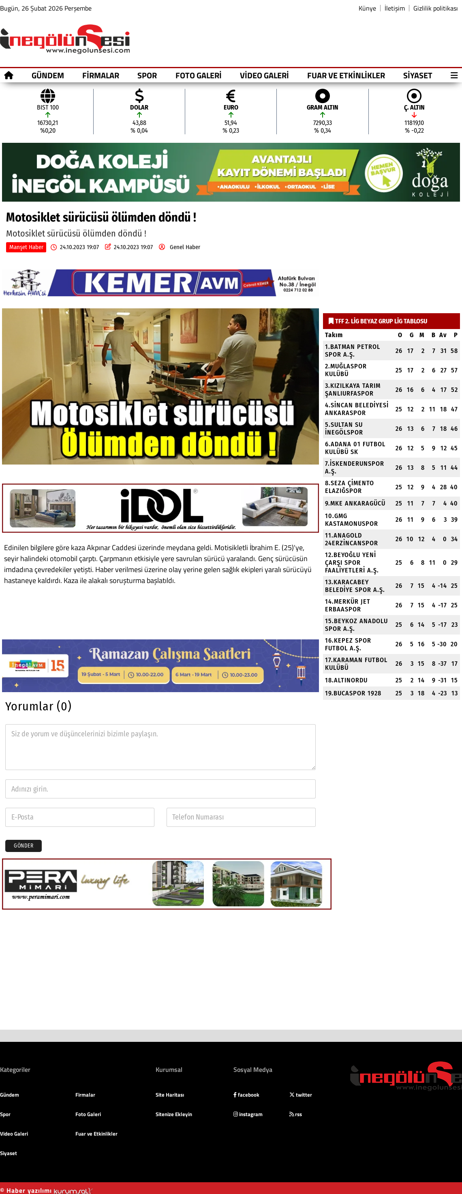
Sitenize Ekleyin (174, 1114)
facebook (246, 1095)
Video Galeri (264, 75)
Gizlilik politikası (435, 8)
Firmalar (100, 75)
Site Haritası (170, 1095)
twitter (300, 1095)
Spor (147, 75)
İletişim (395, 8)
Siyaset (417, 75)
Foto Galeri (198, 75)
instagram (248, 1114)
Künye (367, 8)
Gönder (23, 846)
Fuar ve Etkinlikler (346, 75)
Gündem (48, 75)
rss (295, 1114)
